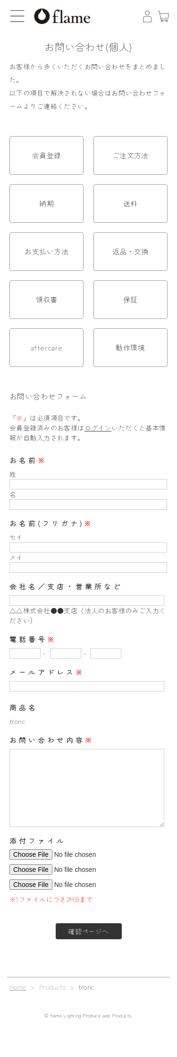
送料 (130, 203)
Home (17, 987)
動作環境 (130, 347)
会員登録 (46, 155)
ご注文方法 (130, 155)
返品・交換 (130, 251)
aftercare (47, 347)
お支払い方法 (46, 251)
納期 (46, 203)
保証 (130, 299)
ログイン (98, 427)
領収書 (47, 299)
